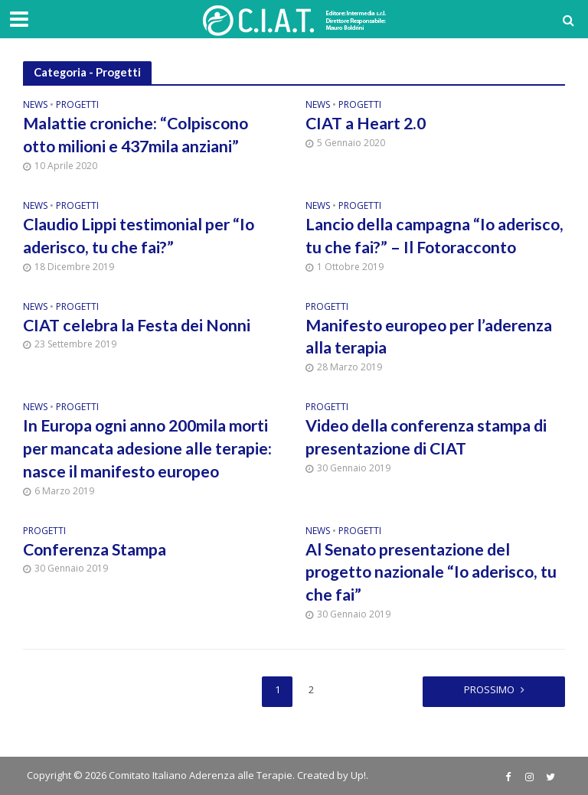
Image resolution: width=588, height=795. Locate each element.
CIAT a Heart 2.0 (365, 123)
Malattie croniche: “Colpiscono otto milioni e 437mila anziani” (135, 134)
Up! (358, 775)
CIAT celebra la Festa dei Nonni (136, 325)
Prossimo (489, 689)
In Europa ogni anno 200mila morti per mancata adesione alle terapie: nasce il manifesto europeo (147, 448)
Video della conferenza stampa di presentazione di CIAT (426, 436)
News (35, 105)
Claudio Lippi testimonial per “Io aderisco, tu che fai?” (138, 235)
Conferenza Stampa (94, 549)
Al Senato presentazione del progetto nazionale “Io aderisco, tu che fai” (431, 572)
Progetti (77, 105)
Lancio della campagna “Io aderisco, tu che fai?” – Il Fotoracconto (434, 235)
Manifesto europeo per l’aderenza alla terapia (428, 336)
